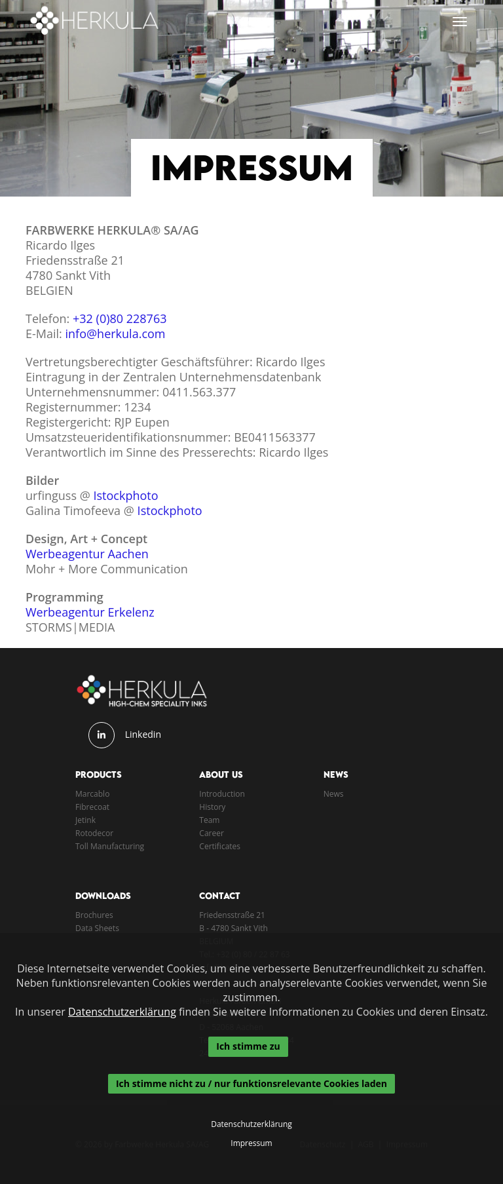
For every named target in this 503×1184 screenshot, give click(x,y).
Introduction (221, 793)
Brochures (94, 915)
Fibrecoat (92, 806)
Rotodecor (94, 833)
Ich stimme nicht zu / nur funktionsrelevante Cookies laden (251, 1083)
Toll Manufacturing (109, 846)
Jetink (85, 820)
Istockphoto (126, 495)
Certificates (219, 846)
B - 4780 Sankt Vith (233, 928)
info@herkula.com (115, 333)
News (334, 793)
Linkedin (143, 734)
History (212, 806)
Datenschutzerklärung (122, 1011)
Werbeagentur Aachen (87, 554)
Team (209, 820)
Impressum (251, 1143)
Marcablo (92, 793)
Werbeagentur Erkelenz (90, 612)
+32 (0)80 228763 (119, 318)
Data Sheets (97, 928)
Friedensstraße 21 (232, 915)
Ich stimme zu (248, 1046)
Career (211, 833)
